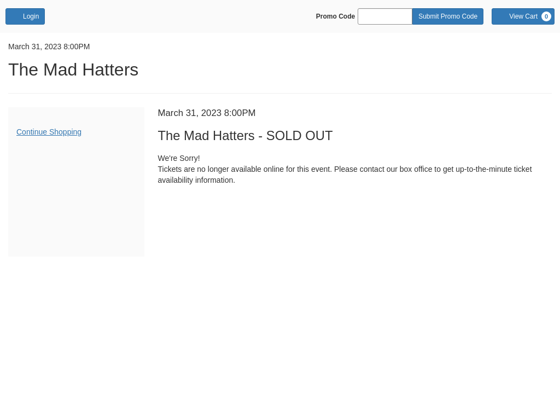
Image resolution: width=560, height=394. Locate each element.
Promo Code (335, 16)
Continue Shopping (48, 132)
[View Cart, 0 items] (523, 16)
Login (25, 15)
